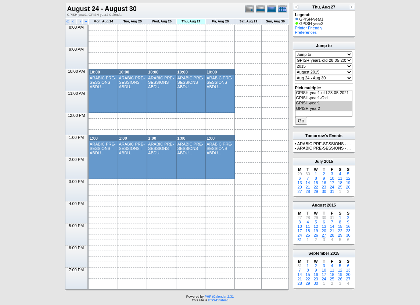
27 (299, 191)
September (318, 253)
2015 (328, 161)
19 (348, 182)
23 (324, 187)
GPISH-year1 (323, 103)
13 (299, 182)
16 (324, 182)
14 (307, 182)
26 (348, 187)
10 (332, 178)
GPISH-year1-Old (323, 98)
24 (332, 187)
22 (315, 187)
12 (348, 178)
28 (307, 191)
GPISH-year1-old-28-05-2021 (323, 93)
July (319, 161)
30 (324, 191)
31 (332, 191)
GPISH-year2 (323, 108)
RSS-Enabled (218, 300)
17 (332, 182)
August (319, 205)
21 (307, 187)
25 (340, 187)
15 (315, 182)
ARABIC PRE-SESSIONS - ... (324, 143)
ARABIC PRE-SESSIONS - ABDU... (102, 82)
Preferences (306, 32)
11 (340, 178)
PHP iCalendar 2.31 (219, 296)
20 (299, 187)
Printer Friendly (309, 28)
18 (340, 182)
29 (315, 191)
